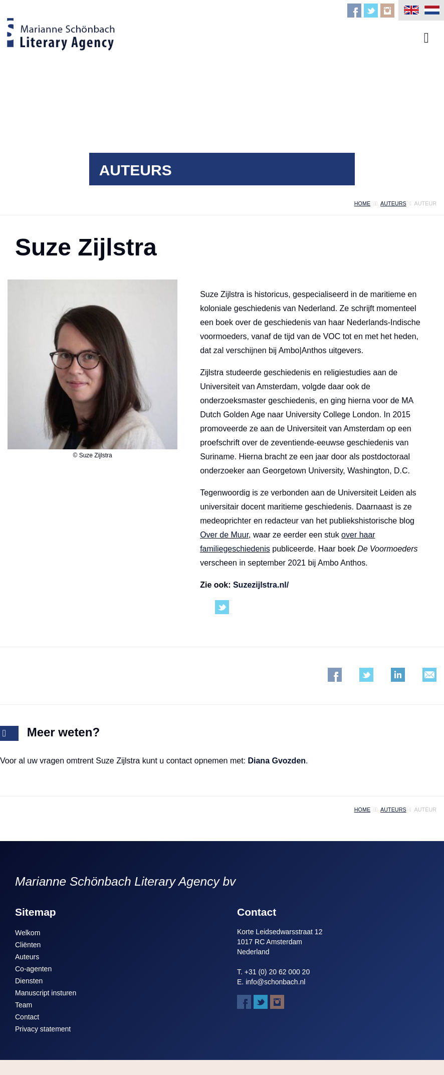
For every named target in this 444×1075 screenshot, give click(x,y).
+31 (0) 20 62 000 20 (277, 972)
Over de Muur (224, 534)
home (362, 203)
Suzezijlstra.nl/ (261, 585)
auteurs (393, 203)
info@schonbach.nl (275, 982)
